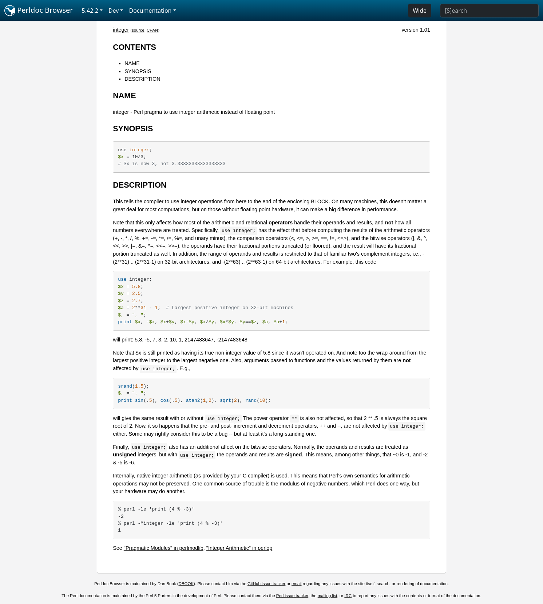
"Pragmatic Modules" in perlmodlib (163, 548)
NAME (132, 63)
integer (121, 30)
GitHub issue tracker (266, 583)
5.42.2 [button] (90, 11)
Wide (420, 11)
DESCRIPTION (142, 79)
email (297, 583)
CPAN (152, 30)
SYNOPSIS (137, 71)
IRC (348, 595)
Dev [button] (113, 11)
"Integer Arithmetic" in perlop (239, 548)
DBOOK (186, 583)
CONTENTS (134, 47)
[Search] (489, 10)
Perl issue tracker (292, 595)
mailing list (327, 595)
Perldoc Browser (38, 10)
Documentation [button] (150, 11)
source (138, 30)
